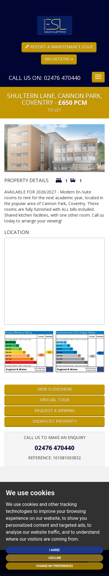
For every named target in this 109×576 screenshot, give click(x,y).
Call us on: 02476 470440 (45, 78)
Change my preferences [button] (54, 566)
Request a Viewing (55, 410)
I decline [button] (54, 557)
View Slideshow (54, 389)
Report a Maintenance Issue (59, 47)
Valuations (58, 59)
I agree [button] (54, 550)
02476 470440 (54, 448)
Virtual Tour (54, 400)
